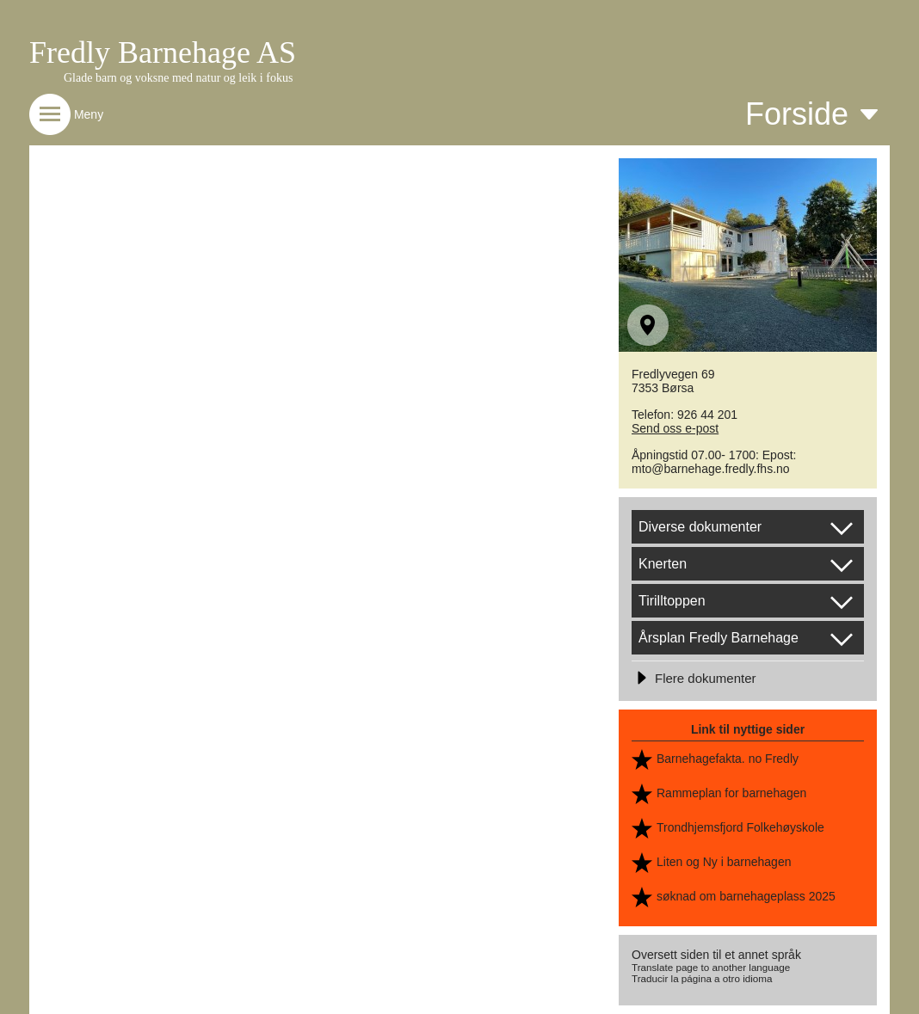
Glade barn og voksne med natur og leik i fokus (178, 77)
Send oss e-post (675, 428)
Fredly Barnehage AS (162, 52)
